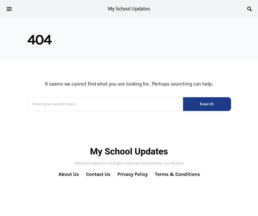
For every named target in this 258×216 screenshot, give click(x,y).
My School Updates (129, 9)
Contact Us (98, 174)
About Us (68, 174)
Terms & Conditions (177, 174)
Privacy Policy (132, 174)
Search (207, 103)
